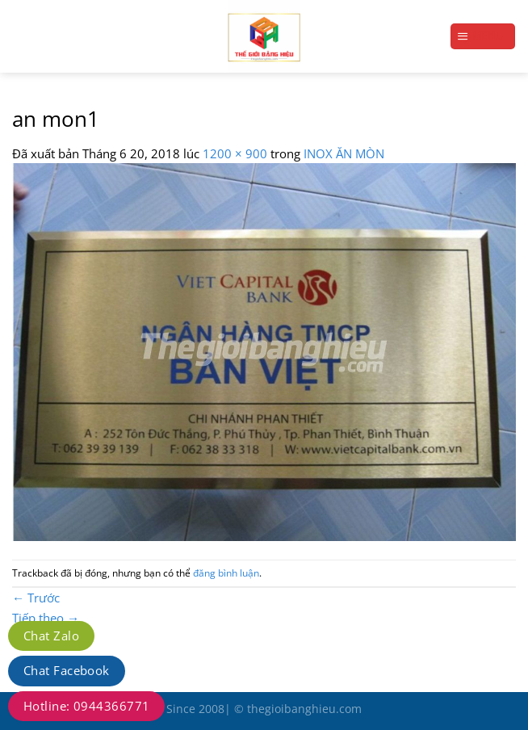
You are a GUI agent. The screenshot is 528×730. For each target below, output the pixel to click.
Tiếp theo (45, 618)
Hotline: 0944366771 (86, 706)
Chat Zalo (51, 635)
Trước (36, 597)
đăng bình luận (226, 573)
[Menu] (482, 35)
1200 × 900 (235, 153)
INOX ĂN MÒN (344, 153)
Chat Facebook (66, 670)
